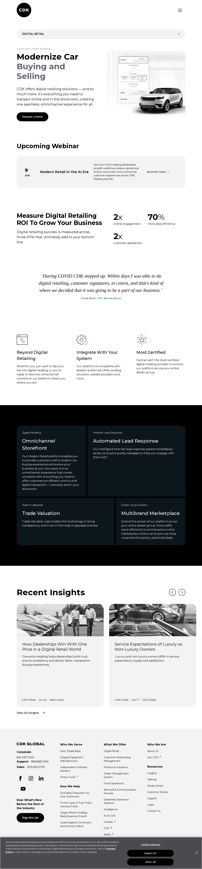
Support (152, 798)
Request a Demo (32, 116)
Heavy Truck (69, 777)
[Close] (196, 852)
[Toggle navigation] (179, 10)
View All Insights (33, 712)
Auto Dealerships (70, 751)
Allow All (150, 861)
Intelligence (111, 809)
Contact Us (154, 811)
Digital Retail (111, 751)
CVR (108, 828)
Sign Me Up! (30, 817)
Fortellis (110, 822)
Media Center (155, 785)
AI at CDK (109, 815)
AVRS (108, 834)
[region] (101, 853)
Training (151, 779)
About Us (152, 751)
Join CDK (154, 757)
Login (150, 804)
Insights (152, 773)
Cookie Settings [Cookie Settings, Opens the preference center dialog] (150, 844)
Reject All (150, 853)
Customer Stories (157, 792)
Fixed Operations (114, 783)
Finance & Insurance (116, 767)
